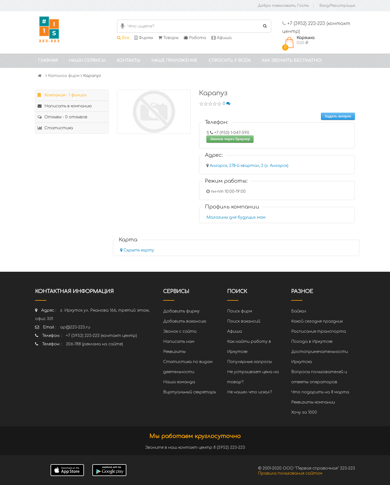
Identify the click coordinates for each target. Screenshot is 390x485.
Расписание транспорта (318, 331)
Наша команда (179, 382)
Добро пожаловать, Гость (283, 6)
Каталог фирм (63, 76)
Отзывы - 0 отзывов (62, 117)
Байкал (298, 311)
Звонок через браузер (230, 139)
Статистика (55, 128)
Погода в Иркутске (311, 341)
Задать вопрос (338, 116)
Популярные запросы (249, 362)
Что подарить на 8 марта (320, 392)
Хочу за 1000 (304, 412)
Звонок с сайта (180, 331)
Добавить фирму (181, 311)
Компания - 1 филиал (62, 95)
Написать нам (178, 341)
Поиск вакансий (243, 321)
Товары (168, 38)
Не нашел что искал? (249, 392)
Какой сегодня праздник (317, 321)
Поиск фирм (239, 311)
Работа (195, 38)
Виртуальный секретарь (189, 392)
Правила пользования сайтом (290, 473)
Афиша (221, 38)
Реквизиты (174, 352)
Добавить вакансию (184, 321)
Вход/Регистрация (337, 6)
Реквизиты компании (313, 402)
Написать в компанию (65, 106)
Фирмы (143, 38)
